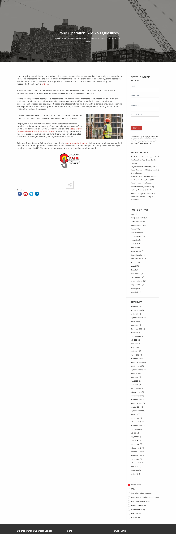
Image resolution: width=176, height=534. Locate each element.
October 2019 (135, 407)
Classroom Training (138, 505)
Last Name (135, 105)
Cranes (133, 229)
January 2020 (136, 396)
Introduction (136, 485)
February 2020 (136, 392)
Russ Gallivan (136, 277)
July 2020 (134, 374)
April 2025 (134, 314)
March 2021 (135, 355)
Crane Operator (136, 225)
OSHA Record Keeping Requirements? (145, 497)
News (133, 266)
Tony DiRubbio (136, 285)
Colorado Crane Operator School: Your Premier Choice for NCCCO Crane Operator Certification (143, 180)
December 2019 (136, 400)
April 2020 (134, 385)
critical (45, 84)
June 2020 (134, 377)
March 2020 (135, 388)
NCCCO (133, 262)
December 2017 (136, 455)
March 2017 (135, 459)
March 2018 (135, 444)
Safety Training (136, 281)
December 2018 (136, 426)
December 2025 (136, 307)
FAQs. (133, 489)
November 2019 (136, 403)
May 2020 (134, 381)
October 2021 (135, 333)
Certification (136, 514)
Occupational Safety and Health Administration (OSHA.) (49, 130)
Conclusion (135, 518)
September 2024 (137, 318)
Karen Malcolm (136, 255)
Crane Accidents (137, 221)
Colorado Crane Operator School (34, 530)
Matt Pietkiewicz (137, 259)
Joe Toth (134, 244)
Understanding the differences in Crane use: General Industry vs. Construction (143, 196)
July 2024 (134, 321)
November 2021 (136, 329)
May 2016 (134, 470)
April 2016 (134, 474)
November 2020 (137, 362)
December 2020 (136, 359)
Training (134, 289)
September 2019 (137, 411)
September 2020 (137, 370)
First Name (135, 96)
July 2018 (134, 433)
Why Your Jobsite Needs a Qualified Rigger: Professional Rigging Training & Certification (145, 170)
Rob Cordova (135, 274)
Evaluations (135, 233)
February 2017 (136, 463)
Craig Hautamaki (137, 218)
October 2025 (136, 310)
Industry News (136, 236)
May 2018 (134, 437)
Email (133, 86)
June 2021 (134, 344)
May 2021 (134, 348)
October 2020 (136, 366)
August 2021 (135, 336)
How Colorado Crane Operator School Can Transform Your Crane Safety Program (145, 160)
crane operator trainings (77, 143)
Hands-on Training (138, 509)
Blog (132, 214)
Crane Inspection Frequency (141, 493)
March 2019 (135, 418)
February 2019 (136, 422)
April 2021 (134, 351)
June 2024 (134, 325)
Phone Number (136, 115)
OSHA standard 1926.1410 (140, 501)
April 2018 (134, 440)
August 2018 (135, 429)
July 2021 (134, 340)
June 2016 (134, 467)
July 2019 (134, 414)
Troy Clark (134, 292)
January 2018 (136, 452)
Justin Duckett (136, 251)
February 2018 (136, 448)
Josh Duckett (135, 247)
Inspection (135, 240)
